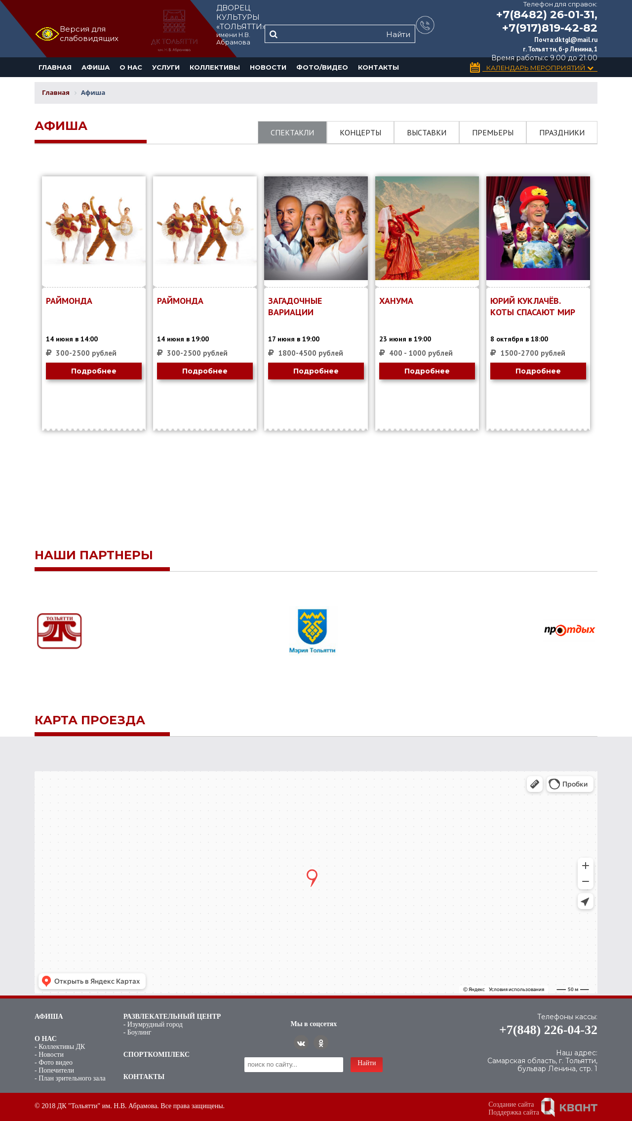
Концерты (360, 132)
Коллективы (215, 67)
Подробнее (94, 371)
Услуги (166, 67)
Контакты (378, 67)
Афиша (95, 67)
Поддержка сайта (513, 1112)
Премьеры (493, 132)
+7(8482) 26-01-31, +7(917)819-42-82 (546, 21)
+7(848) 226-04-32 (548, 1030)
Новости (268, 67)
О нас (130, 67)
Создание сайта (511, 1104)
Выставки (426, 132)
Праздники (562, 132)
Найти (398, 34)
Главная (55, 67)
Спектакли (292, 132)
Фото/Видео (322, 67)
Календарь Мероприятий (539, 68)
